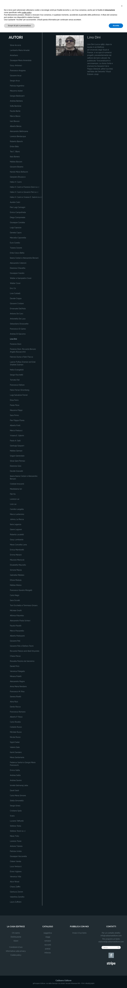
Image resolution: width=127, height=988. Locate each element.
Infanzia (48, 953)
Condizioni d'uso (15, 947)
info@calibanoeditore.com (111, 936)
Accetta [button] (116, 981)
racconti (47, 945)
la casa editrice (16, 926)
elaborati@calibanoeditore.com (111, 942)
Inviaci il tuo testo (79, 933)
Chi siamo (16, 933)
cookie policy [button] (26, 968)
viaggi (47, 937)
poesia (47, 949)
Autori (16, 941)
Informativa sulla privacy (16, 951)
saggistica (48, 933)
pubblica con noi (79, 926)
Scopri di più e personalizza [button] (19, 981)
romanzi (47, 941)
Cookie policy (15, 955)
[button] (122, 962)
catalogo (47, 926)
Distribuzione (16, 937)
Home (58, 31)
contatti (111, 926)
